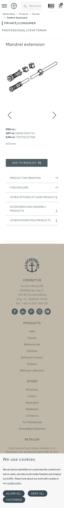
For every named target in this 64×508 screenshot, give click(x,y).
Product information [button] (34, 178)
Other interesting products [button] (34, 220)
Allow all (13, 493)
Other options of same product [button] (34, 197)
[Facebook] (15, 311)
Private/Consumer (20, 23)
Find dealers (34, 187)
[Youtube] (48, 311)
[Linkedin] (23, 311)
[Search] (25, 6)
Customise (14, 499)
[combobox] (35, 6)
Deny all (37, 493)
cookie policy (14, 483)
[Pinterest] (31, 311)
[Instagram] (39, 311)
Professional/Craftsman (24, 30)
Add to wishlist (26, 163)
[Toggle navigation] (4, 6)
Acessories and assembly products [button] (34, 208)
